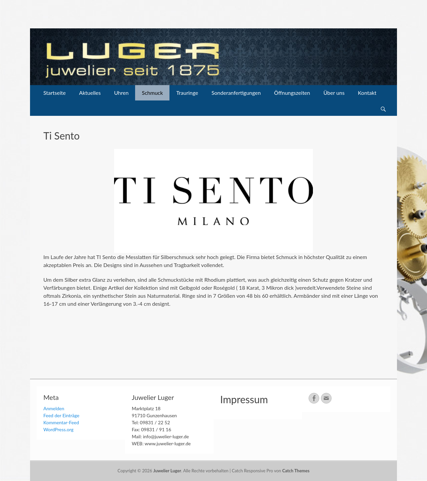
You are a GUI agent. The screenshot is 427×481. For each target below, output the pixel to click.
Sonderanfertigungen (236, 92)
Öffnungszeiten (292, 92)
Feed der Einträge (61, 415)
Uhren (121, 92)
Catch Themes (296, 470)
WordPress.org (58, 429)
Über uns (333, 92)
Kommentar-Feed (61, 422)
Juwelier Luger (167, 470)
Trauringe (187, 92)
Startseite (54, 92)
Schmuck (152, 92)
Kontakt (367, 92)
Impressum (244, 399)
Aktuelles (90, 92)
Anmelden (53, 408)
